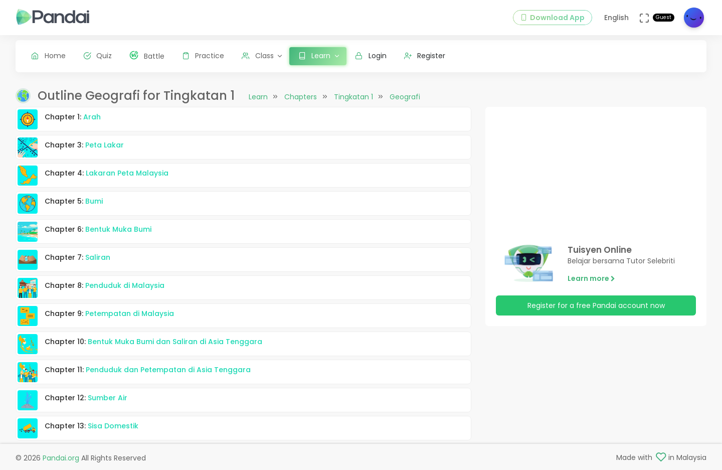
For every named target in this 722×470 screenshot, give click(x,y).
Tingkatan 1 (353, 97)
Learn (258, 97)
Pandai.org (61, 458)
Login (371, 56)
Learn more (591, 278)
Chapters (300, 97)
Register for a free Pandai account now (596, 305)
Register (425, 56)
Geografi (405, 97)
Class (258, 56)
